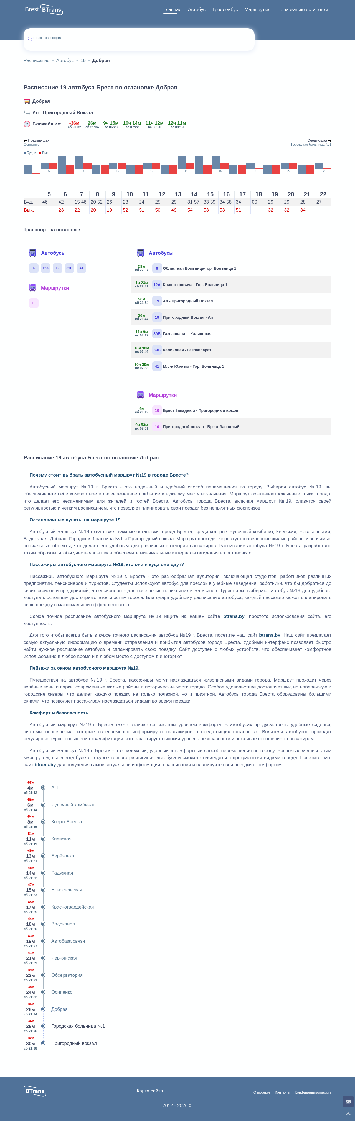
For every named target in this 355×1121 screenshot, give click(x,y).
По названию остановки (302, 9)
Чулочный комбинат (59, 805)
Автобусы (47, 253)
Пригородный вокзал (60, 1043)
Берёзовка (49, 856)
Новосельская (53, 890)
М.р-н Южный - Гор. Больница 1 (180, 366)
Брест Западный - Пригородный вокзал (187, 410)
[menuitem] (172, 9)
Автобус (197, 9)
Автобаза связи (54, 941)
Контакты (282, 1092)
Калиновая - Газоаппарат (173, 350)
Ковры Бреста (53, 822)
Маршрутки (49, 288)
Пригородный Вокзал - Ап (174, 317)
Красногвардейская (59, 907)
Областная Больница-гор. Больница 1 (186, 268)
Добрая (41, 101)
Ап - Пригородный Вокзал (62, 112)
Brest (32, 9)
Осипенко (48, 992)
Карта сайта (150, 1091)
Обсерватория (53, 975)
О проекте (261, 1092)
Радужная (48, 873)
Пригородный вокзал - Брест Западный (187, 426)
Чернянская (50, 958)
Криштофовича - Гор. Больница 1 (181, 284)
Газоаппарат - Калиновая (173, 333)
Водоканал (49, 924)
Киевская (48, 839)
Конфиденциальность (313, 1092)
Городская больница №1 (64, 1026)
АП (41, 788)
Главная (172, 9)
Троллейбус (225, 9)
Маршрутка (257, 9)
